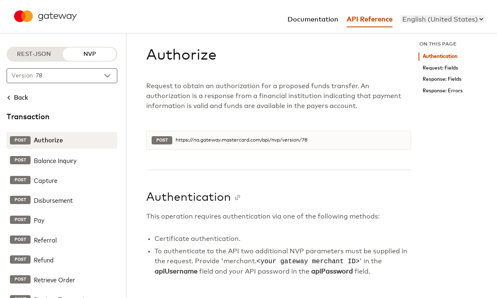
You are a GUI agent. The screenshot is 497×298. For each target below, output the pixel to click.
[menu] (443, 19)
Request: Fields (440, 68)
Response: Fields (442, 79)
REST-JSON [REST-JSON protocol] (34, 54)
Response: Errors (443, 91)
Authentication (440, 56)
